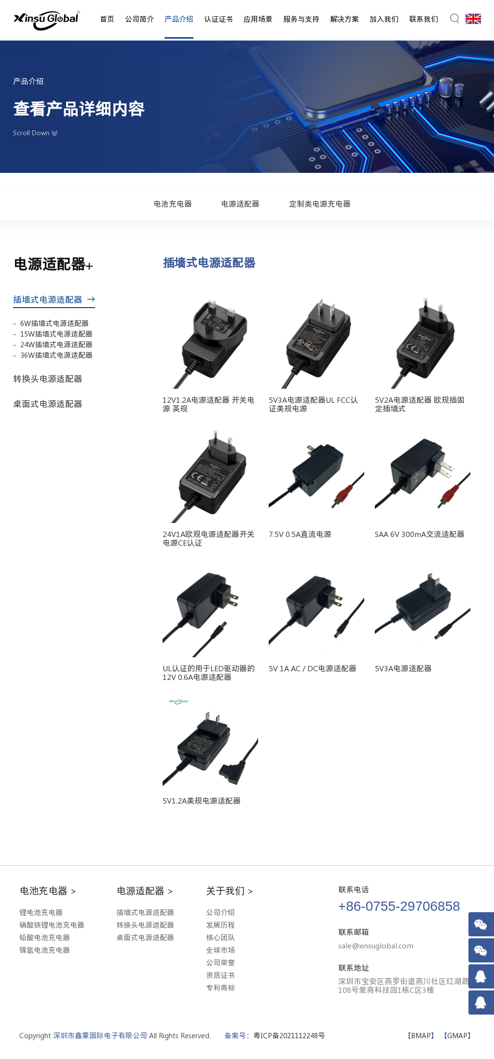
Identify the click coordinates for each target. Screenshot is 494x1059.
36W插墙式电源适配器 (56, 355)
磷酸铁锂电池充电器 (51, 925)
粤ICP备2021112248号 (289, 1035)
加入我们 (384, 19)
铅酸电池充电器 (44, 937)
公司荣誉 (220, 962)
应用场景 (258, 19)
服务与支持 (301, 19)
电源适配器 (240, 204)
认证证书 (218, 19)
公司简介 (139, 19)
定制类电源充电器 (320, 204)
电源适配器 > (145, 890)
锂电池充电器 (41, 912)
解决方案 (344, 19)
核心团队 (220, 937)
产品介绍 (179, 19)
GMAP (457, 1035)
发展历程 (220, 925)
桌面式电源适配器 (51, 403)
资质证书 (220, 975)
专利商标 (220, 987)
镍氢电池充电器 (44, 950)
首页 (107, 19)
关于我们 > (230, 890)
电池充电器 (172, 204)
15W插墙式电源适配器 (56, 334)
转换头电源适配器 (51, 378)
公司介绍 (220, 912)
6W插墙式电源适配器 (54, 323)
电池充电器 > (48, 890)
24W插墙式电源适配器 (56, 344)
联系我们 (423, 19)
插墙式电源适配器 (54, 299)
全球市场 (220, 950)
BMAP (421, 1035)
